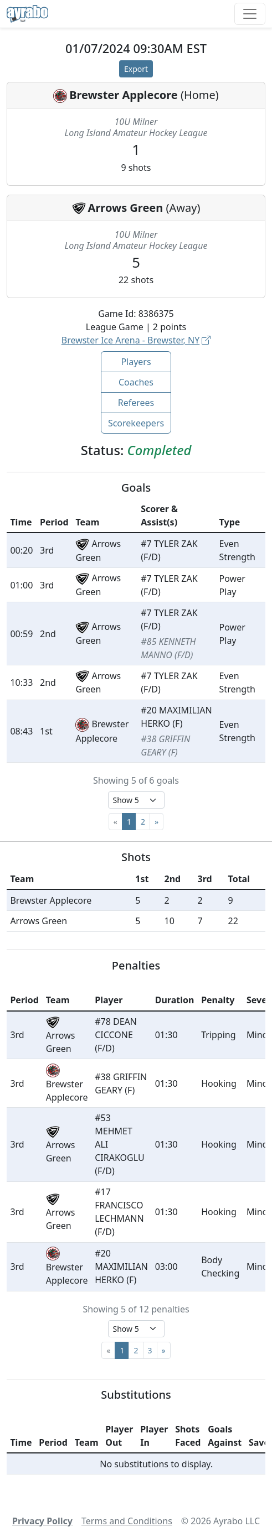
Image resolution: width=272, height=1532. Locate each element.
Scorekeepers (136, 423)
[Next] (156, 821)
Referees (136, 403)
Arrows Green (125, 207)
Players (136, 362)
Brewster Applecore (123, 94)
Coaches (136, 382)
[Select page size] (136, 800)
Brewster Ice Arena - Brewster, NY (136, 340)
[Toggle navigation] (249, 14)
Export (136, 69)
